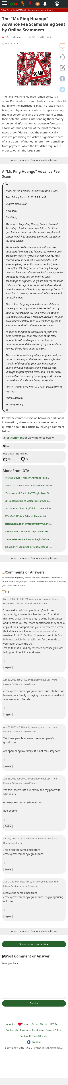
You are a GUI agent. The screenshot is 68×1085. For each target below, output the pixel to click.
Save (6, 446)
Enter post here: (10, 963)
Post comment (13, 437)
